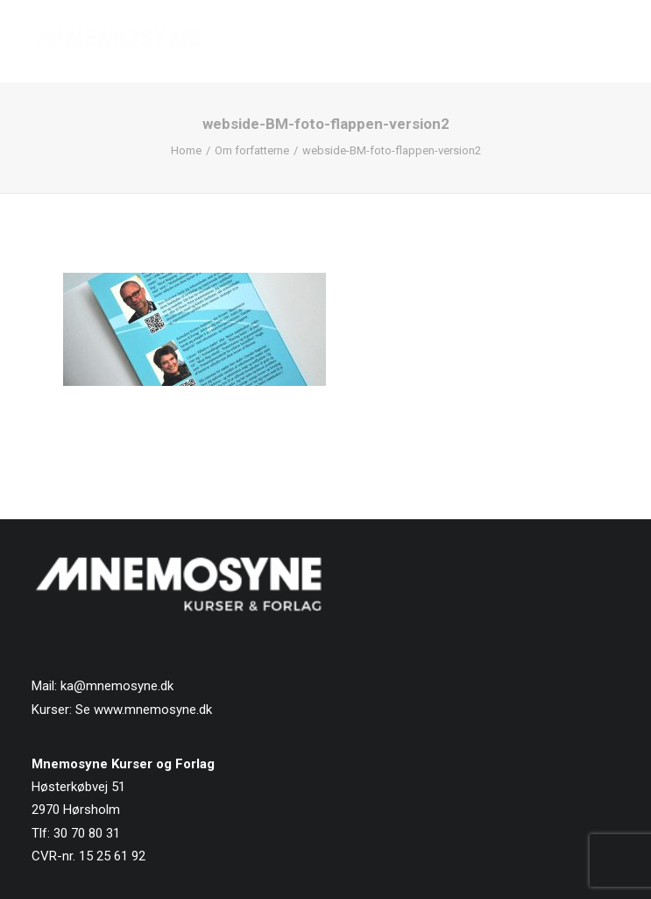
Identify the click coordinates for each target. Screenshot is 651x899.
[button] (610, 41)
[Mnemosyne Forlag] (117, 41)
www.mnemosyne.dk (153, 709)
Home (186, 150)
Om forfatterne (252, 150)
